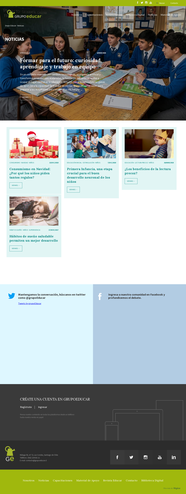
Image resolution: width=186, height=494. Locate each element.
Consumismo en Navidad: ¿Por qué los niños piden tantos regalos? (29, 173)
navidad (24, 163)
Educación (129, 163)
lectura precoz (141, 163)
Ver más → (26, 97)
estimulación (88, 163)
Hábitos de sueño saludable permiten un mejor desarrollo (33, 238)
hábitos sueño (15, 230)
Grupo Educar (10, 25)
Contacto (174, 3)
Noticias (152, 14)
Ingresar (42, 407)
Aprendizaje (25, 53)
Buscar (162, 3)
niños (31, 163)
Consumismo (14, 163)
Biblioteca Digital (135, 14)
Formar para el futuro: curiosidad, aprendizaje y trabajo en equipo (61, 63)
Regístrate (26, 407)
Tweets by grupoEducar (29, 303)
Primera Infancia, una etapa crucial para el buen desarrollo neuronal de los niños (89, 175)
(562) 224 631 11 (34, 457)
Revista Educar (114, 14)
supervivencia (34, 230)
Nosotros (76, 14)
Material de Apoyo (171, 14)
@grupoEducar (35, 297)
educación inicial (74, 163)
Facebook (156, 294)
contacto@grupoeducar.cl (36, 460)
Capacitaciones (94, 14)
